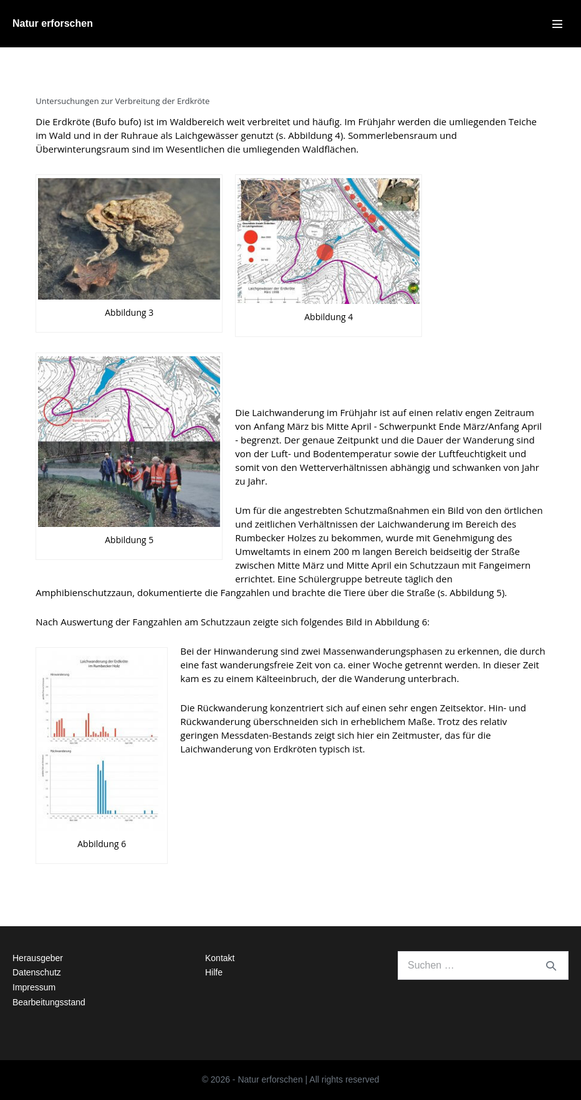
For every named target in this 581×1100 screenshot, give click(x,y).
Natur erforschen (52, 23)
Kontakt (219, 958)
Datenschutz (36, 972)
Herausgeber (37, 958)
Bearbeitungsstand (48, 1002)
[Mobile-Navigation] (557, 23)
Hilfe (214, 972)
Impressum (33, 987)
